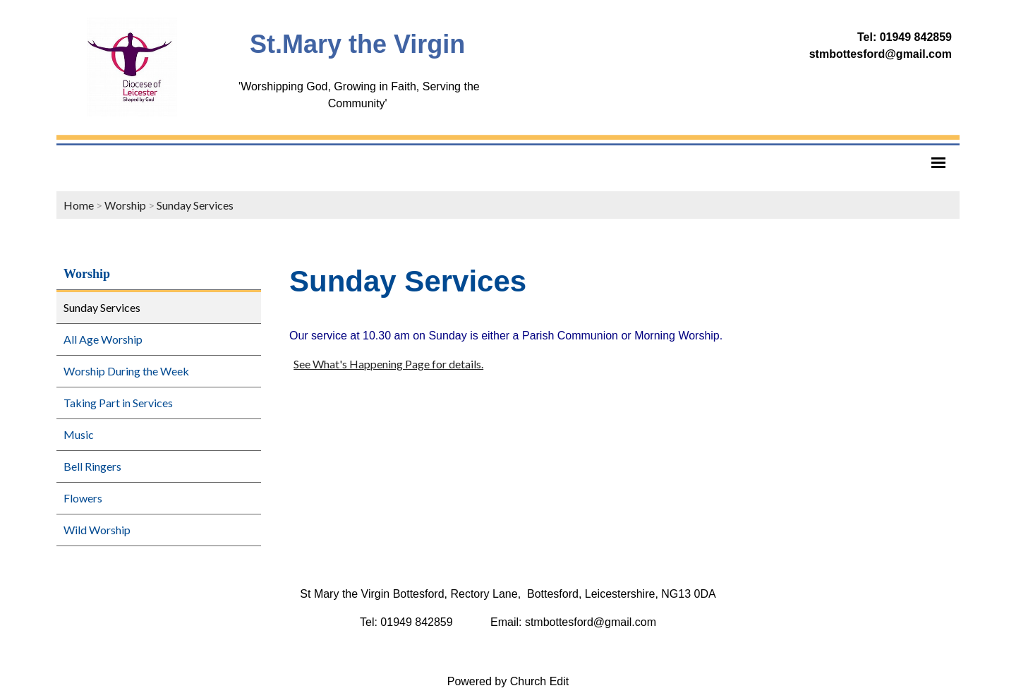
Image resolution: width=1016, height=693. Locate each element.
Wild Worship (97, 529)
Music (79, 434)
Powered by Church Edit (508, 681)
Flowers (83, 498)
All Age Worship (103, 339)
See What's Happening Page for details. (388, 363)
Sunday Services (195, 205)
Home (79, 205)
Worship (125, 205)
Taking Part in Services (118, 402)
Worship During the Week (126, 371)
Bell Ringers (92, 466)
